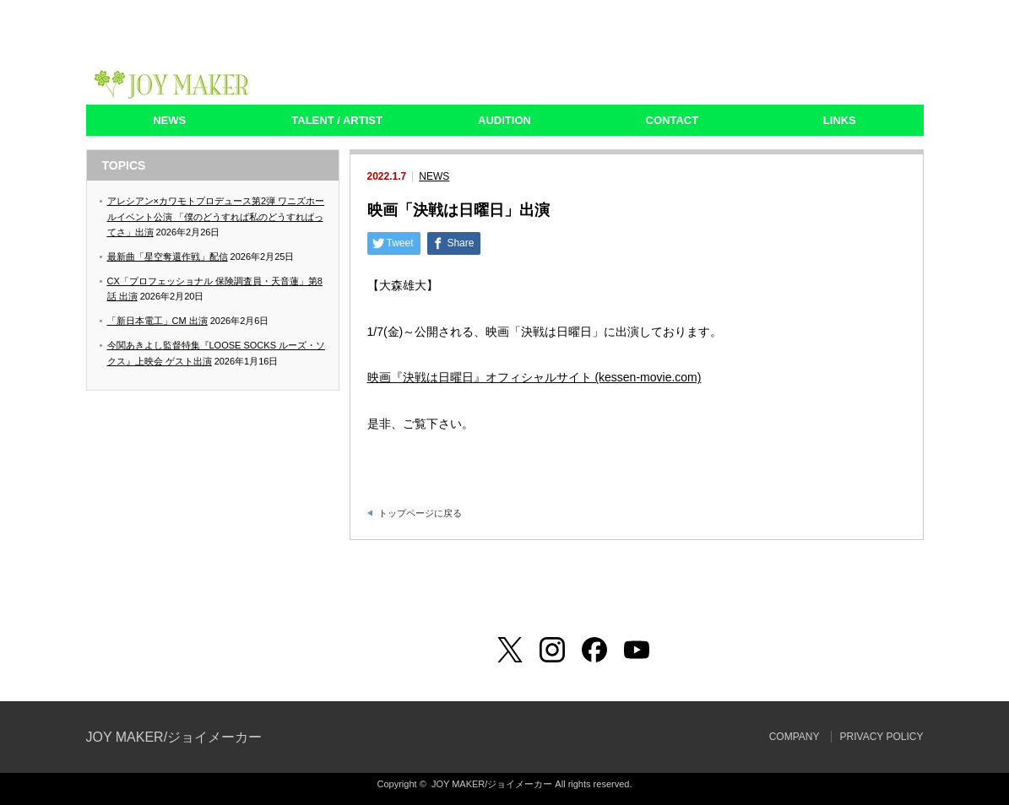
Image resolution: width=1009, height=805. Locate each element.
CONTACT (672, 120)
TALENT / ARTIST (336, 120)
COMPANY (794, 737)
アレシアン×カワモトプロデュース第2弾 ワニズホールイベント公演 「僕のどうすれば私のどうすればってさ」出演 (216, 216)
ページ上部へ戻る (994, 564)
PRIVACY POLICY (882, 737)
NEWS (169, 120)
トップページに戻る (420, 513)
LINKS (839, 120)
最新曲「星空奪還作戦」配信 (167, 256)
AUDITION (504, 120)
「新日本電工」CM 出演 (157, 321)
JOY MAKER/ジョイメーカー (174, 737)
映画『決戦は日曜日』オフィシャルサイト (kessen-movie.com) (534, 377)
